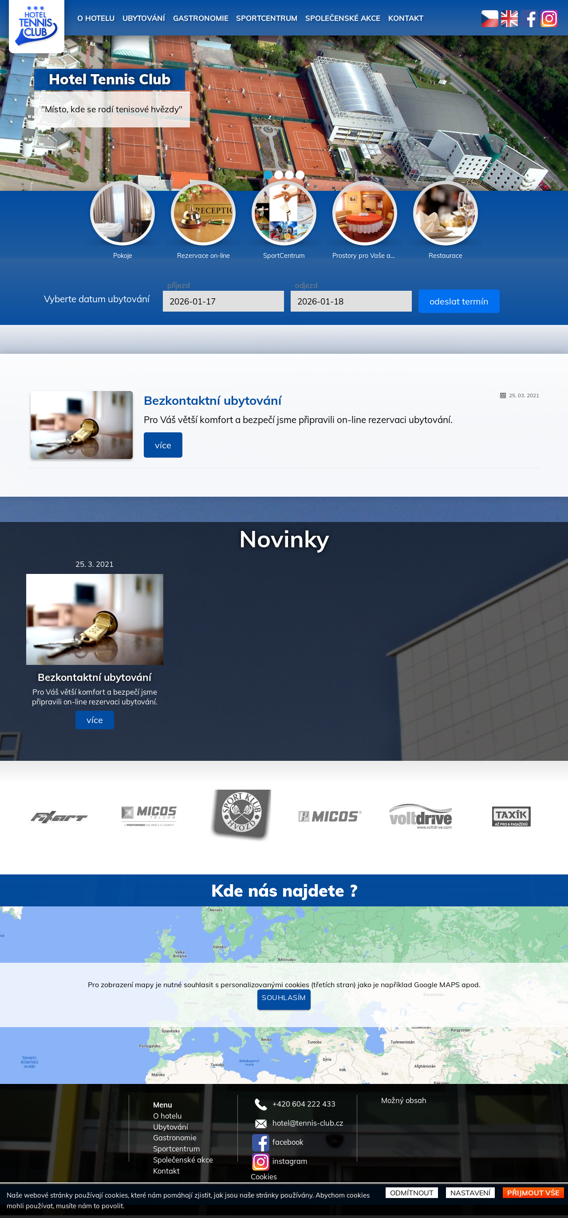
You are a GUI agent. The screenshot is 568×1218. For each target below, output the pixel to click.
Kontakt (445, 18)
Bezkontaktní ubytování (212, 403)
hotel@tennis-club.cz (297, 1125)
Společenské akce (374, 18)
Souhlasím (284, 1000)
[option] (122, 221)
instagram (280, 1163)
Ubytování (152, 18)
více (163, 447)
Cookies (264, 1179)
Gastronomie (216, 18)
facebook (278, 1144)
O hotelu (98, 18)
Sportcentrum (290, 18)
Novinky (284, 541)
